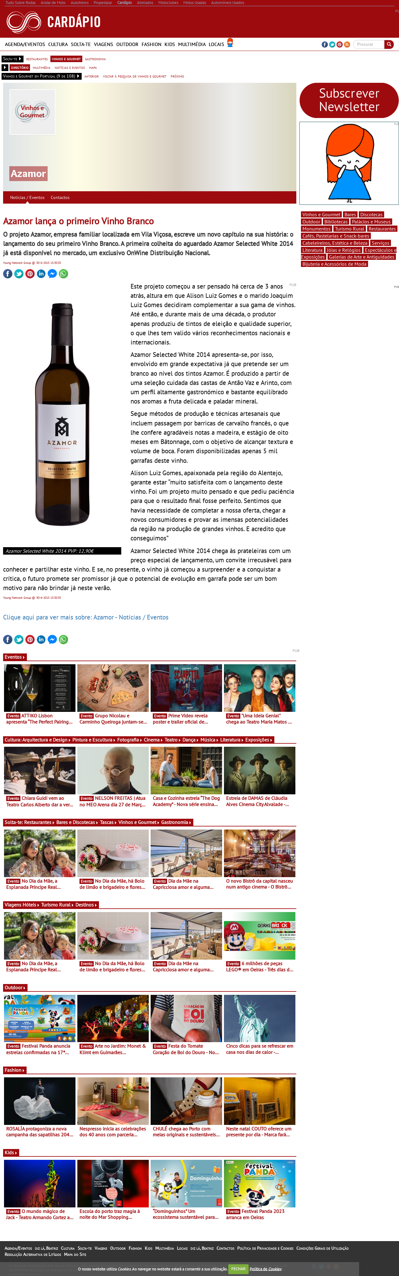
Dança (190, 740)
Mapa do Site (75, 1254)
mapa (93, 67)
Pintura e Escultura (94, 740)
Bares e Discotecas (77, 822)
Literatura (232, 740)
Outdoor (127, 44)
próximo (177, 76)
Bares (350, 214)
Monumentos (316, 229)
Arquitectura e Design (46, 740)
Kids (170, 44)
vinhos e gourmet (66, 58)
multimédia (41, 67)
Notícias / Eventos (27, 197)
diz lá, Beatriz (46, 1248)
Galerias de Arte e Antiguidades (361, 257)
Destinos (86, 905)
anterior (91, 76)
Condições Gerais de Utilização (322, 1248)
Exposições (259, 740)
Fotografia (130, 740)
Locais (216, 44)
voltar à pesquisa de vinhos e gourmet (134, 76)
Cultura (58, 44)
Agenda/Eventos (25, 44)
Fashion (151, 44)
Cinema (153, 740)
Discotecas (371, 214)
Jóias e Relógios (344, 250)
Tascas (108, 822)
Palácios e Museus (371, 221)
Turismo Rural (57, 905)
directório (19, 67)
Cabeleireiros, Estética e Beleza (334, 243)
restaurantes (37, 58)
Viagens (103, 44)
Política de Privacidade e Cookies (265, 1248)
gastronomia (95, 58)
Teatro (173, 740)
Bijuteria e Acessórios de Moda (334, 264)
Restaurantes (39, 822)
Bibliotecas (336, 221)
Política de (265, 1268)
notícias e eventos (70, 67)
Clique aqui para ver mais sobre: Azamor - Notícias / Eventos (86, 617)
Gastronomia (176, 822)
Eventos (15, 657)
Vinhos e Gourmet (139, 822)
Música (209, 740)
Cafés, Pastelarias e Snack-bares (335, 236)
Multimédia (192, 44)
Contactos (60, 197)
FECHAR (238, 1268)
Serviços (380, 243)
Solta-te (81, 44)
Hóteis (31, 905)
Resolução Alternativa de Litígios (33, 1254)
